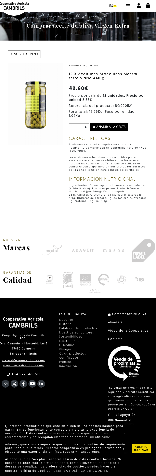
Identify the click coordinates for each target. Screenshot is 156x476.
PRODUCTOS (77, 66)
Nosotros (66, 320)
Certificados (69, 357)
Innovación (68, 366)
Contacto (115, 339)
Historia (65, 324)
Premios (65, 362)
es (113, 6)
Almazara (115, 322)
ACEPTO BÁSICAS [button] (141, 449)
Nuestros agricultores (76, 332)
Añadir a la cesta (109, 127)
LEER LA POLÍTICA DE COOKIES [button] (81, 470)
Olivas (94, 66)
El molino (67, 345)
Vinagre (65, 349)
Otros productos (72, 353)
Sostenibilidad (71, 336)
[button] (128, 4)
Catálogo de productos (78, 328)
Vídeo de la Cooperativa (128, 330)
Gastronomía (69, 341)
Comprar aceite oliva (127, 314)
